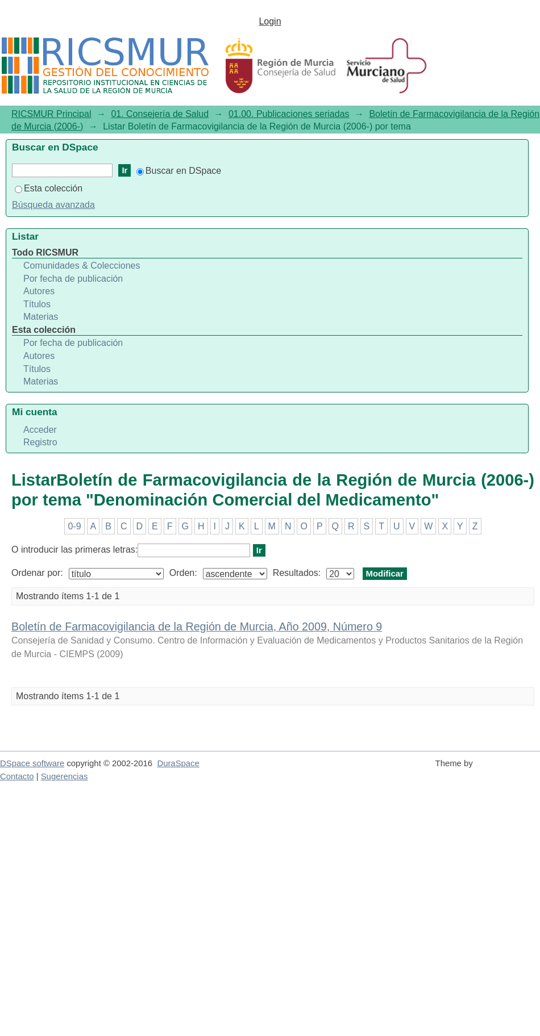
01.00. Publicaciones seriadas (289, 114)
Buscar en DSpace (178, 171)
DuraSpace (178, 763)
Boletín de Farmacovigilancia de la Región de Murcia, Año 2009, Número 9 (196, 626)
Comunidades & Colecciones (81, 265)
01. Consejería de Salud (160, 114)
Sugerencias (64, 776)
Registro (40, 442)
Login (270, 21)
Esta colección (48, 188)
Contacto (17, 776)
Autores (39, 291)
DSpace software (32, 763)
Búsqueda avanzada (53, 205)
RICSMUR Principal (51, 114)
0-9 (74, 526)
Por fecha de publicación (73, 278)
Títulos (37, 304)
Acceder (40, 430)
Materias (40, 316)
